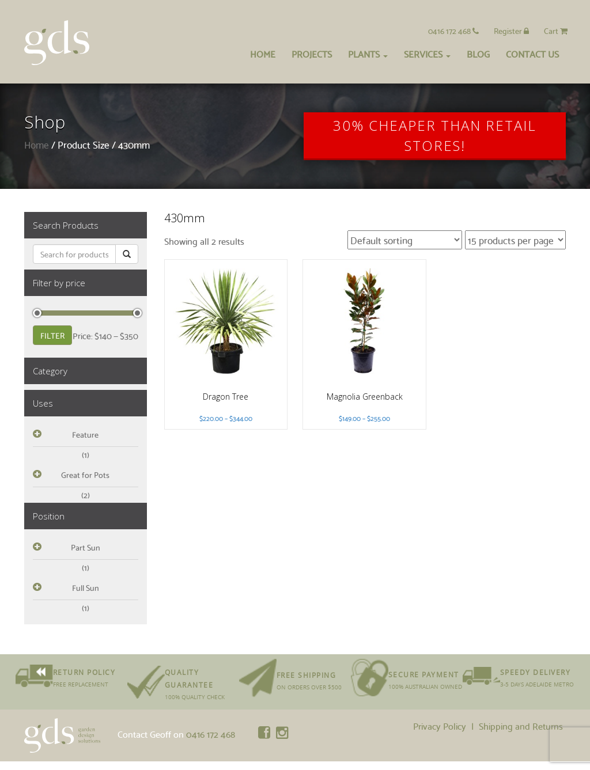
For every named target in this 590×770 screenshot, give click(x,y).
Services (427, 53)
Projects (312, 53)
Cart (556, 30)
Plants (368, 53)
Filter (52, 335)
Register (511, 30)
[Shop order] (404, 239)
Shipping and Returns (521, 725)
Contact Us (532, 53)
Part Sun (85, 547)
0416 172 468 (453, 30)
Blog (478, 53)
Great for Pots (85, 474)
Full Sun (85, 587)
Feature (85, 434)
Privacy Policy (439, 725)
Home (262, 53)
